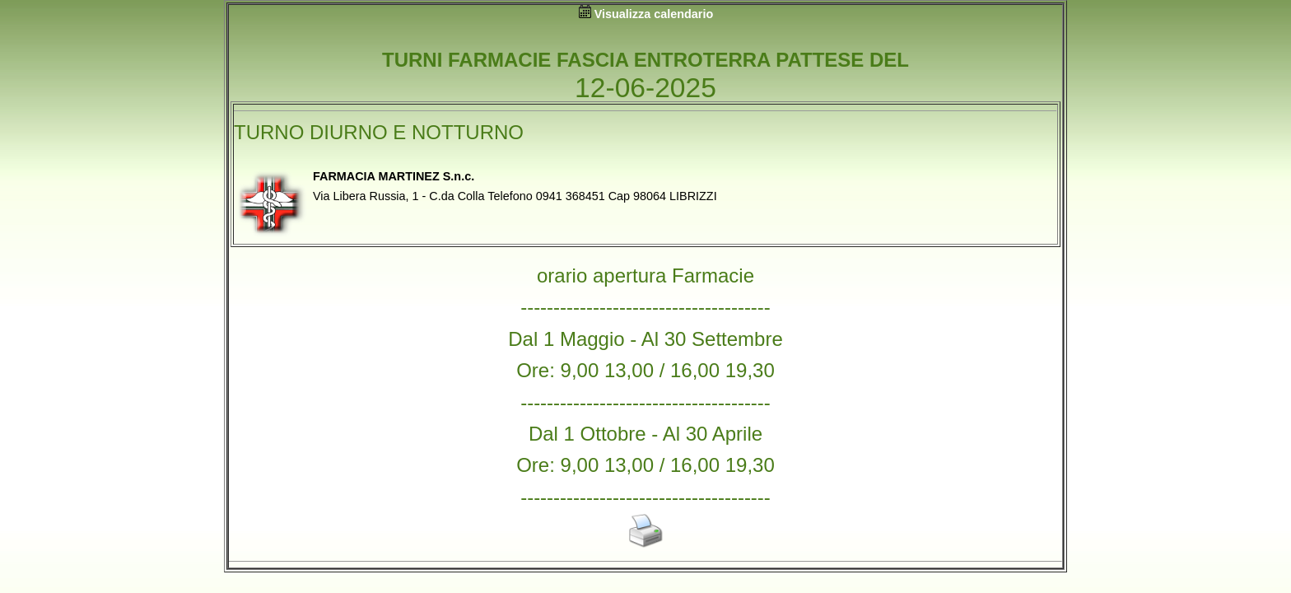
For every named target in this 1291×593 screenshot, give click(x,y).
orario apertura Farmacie (645, 275)
